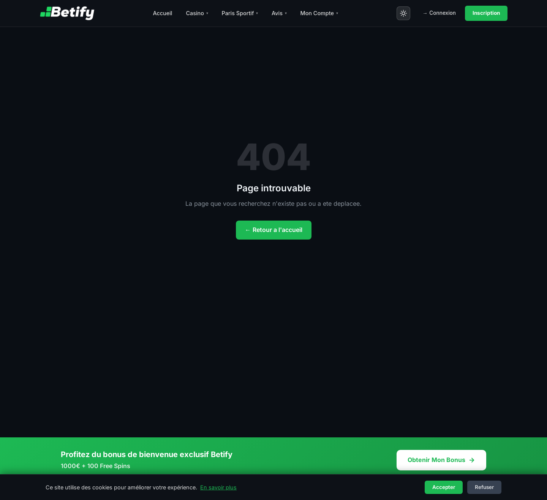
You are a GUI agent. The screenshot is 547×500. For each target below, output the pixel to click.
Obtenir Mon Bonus (441, 460)
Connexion (439, 13)
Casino (197, 13)
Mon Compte (319, 13)
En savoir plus (218, 487)
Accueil (162, 13)
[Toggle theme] (403, 13)
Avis (279, 13)
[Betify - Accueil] (67, 13)
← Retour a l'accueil (273, 229)
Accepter (443, 487)
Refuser (484, 487)
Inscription (486, 13)
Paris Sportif (240, 13)
